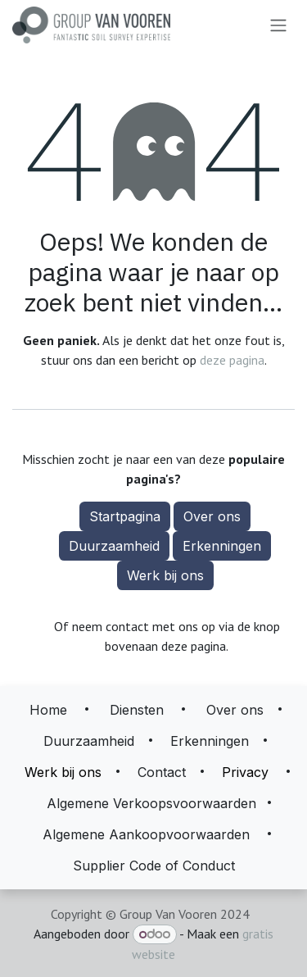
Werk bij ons (165, 575)
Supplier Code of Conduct (154, 865)
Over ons (212, 516)
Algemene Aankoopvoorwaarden (146, 834)
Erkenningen (222, 546)
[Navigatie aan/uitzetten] (278, 25)
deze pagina (232, 360)
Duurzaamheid (114, 546)
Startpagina (124, 516)
